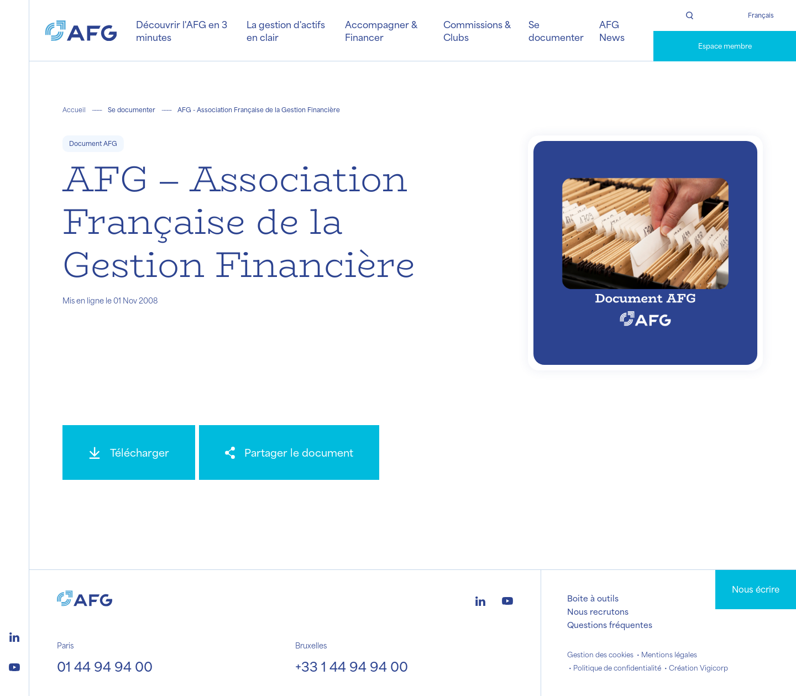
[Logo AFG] (81, 30)
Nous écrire (755, 589)
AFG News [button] (612, 30)
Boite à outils (593, 598)
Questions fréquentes (609, 625)
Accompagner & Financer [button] (381, 30)
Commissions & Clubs (476, 30)
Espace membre (725, 45)
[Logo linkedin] (14, 636)
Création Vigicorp (698, 667)
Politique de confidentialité (617, 667)
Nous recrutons (598, 611)
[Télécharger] (128, 452)
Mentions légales (669, 654)
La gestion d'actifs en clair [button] (286, 30)
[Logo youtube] (14, 666)
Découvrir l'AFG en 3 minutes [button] (181, 30)
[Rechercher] (689, 15)
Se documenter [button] (556, 30)
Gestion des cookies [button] (600, 654)
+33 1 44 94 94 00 (351, 666)
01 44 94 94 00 (105, 666)
